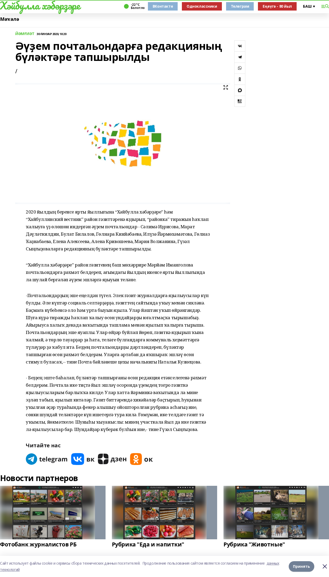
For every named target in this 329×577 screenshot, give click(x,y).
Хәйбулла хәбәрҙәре (40, 5)
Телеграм (240, 6)
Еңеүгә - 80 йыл (277, 6)
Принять (301, 566)
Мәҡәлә (9, 19)
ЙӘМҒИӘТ (24, 34)
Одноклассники (202, 6)
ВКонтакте (163, 6)
